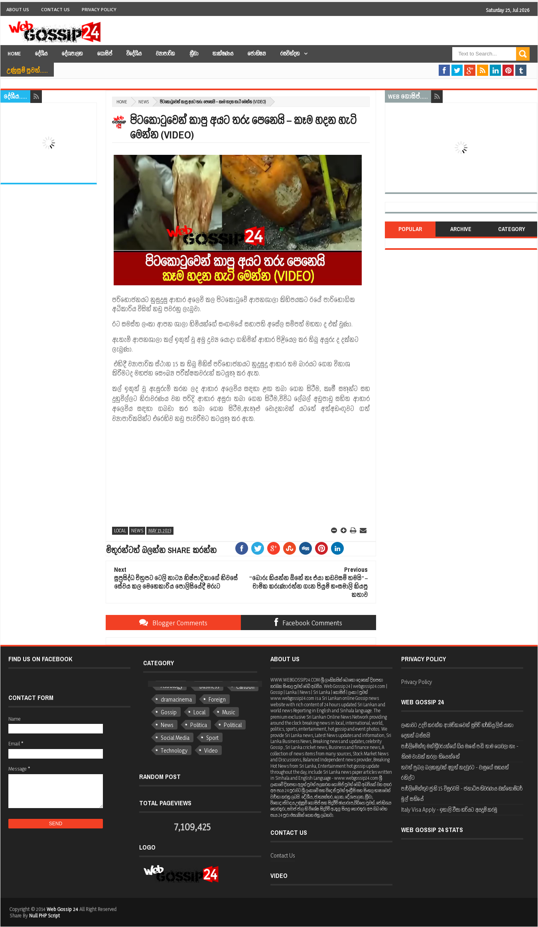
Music (228, 712)
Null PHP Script (44, 915)
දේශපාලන (72, 53)
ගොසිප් (104, 53)
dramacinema (176, 699)
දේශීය (41, 53)
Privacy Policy (99, 9)
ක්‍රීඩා (193, 53)
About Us (17, 9)
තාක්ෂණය (223, 53)
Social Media (175, 737)
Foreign (217, 699)
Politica (198, 724)
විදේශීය (134, 53)
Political (233, 724)
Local (120, 531)
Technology (174, 750)
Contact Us (55, 9)
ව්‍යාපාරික (165, 53)
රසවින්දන (290, 53)
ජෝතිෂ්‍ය (257, 53)
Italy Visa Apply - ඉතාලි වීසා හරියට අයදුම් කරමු (449, 809)
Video (211, 750)
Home (14, 53)
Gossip (169, 712)
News (143, 102)
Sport (212, 737)
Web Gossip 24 (62, 909)
